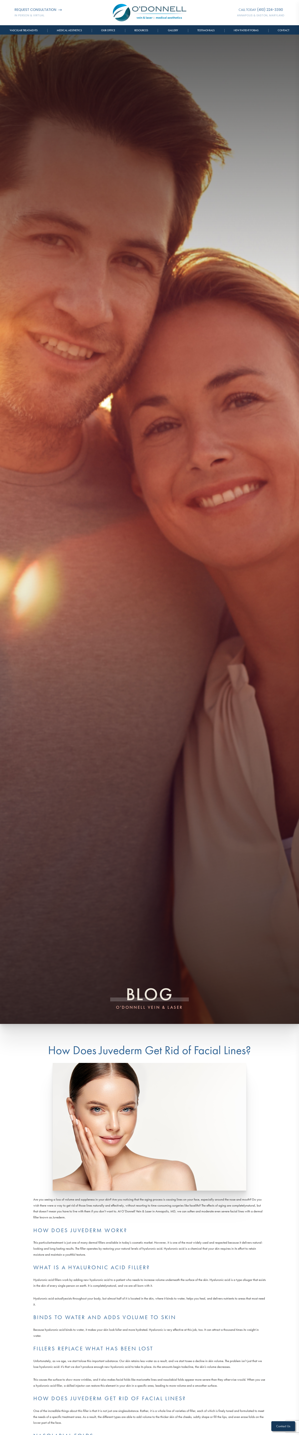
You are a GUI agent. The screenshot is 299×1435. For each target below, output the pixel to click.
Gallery (173, 30)
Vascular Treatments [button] (24, 30)
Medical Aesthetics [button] (69, 30)
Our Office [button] (108, 30)
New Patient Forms (246, 30)
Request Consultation (38, 9)
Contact (283, 30)
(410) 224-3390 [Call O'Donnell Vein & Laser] (270, 9)
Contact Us (283, 1426)
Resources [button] (141, 30)
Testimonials (206, 30)
